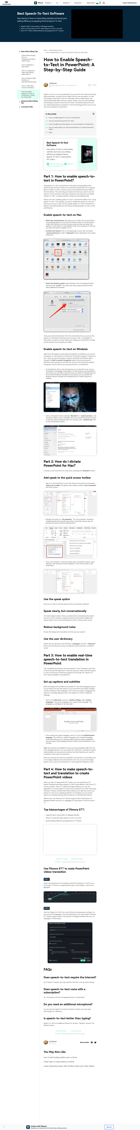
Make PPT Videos (62, 859)
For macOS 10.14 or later (77, 862)
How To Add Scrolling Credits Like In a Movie (60, 1057)
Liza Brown (53, 83)
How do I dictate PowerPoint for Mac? (61, 121)
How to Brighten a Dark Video (28, 66)
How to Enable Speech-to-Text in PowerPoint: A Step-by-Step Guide (28, 94)
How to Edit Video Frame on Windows (28, 87)
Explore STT (59, 166)
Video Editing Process (55, 50)
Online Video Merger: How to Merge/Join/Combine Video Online (29, 58)
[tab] (28, 52)
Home (45, 50)
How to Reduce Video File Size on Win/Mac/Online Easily (29, 80)
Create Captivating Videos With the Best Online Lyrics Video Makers (69, 1066)
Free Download (61, 1031)
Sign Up (109, 1127)
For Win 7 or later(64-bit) (62, 862)
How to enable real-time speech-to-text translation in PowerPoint (71, 124)
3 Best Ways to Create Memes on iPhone (59, 1062)
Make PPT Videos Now (55, 164)
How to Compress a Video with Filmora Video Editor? (28, 72)
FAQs (50, 132)
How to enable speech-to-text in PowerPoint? (64, 118)
